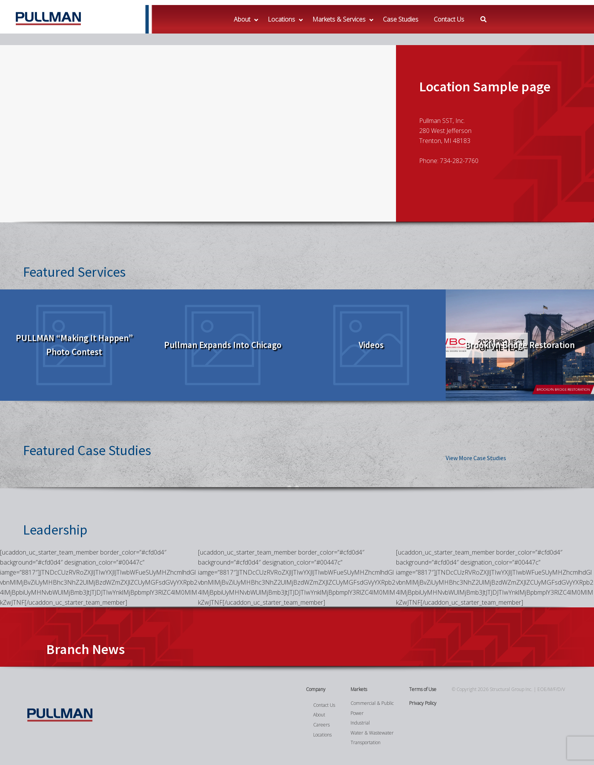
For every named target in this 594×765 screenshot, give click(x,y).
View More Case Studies (476, 458)
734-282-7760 (459, 160)
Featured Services (74, 272)
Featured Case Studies (87, 450)
